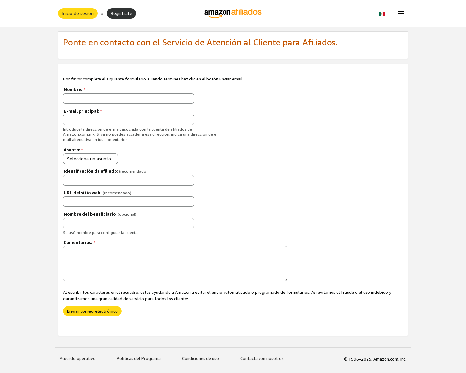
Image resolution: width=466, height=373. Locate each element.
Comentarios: (79, 242)
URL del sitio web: (97, 192)
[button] (385, 13)
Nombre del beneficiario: (100, 214)
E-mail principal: (83, 111)
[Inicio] (233, 13)
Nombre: (74, 89)
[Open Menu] (400, 13)
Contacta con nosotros (262, 358)
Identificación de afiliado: (106, 171)
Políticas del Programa (139, 358)
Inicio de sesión (78, 13)
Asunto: (73, 149)
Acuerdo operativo (78, 358)
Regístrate (121, 13)
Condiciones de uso (200, 358)
